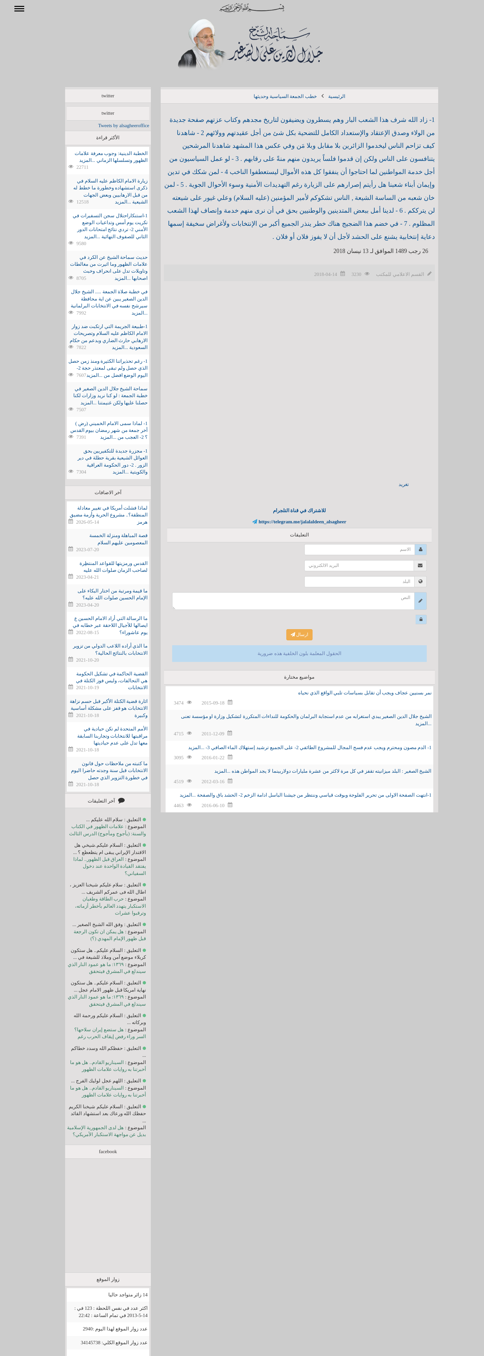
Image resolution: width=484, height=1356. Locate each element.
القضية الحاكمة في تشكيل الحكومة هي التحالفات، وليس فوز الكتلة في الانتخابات (102, 680)
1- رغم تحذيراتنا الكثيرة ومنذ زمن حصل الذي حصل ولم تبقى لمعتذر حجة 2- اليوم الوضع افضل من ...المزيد (98, 368)
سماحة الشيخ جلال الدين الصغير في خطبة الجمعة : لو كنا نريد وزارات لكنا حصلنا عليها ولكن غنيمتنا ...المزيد (101, 395)
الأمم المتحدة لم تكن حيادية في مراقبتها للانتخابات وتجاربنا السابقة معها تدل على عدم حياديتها (103, 736)
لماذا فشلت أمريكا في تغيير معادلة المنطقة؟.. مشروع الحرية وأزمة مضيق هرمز (99, 515)
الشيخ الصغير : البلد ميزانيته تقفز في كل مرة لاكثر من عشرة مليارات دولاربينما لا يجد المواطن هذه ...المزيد (313, 771)
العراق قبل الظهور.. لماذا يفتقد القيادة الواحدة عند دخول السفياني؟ (100, 866)
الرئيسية (327, 96)
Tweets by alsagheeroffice (114, 125)
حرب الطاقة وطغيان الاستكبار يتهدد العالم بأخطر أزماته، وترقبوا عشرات (100, 906)
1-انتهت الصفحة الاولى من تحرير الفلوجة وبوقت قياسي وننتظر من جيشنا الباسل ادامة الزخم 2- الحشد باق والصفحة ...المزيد (296, 795)
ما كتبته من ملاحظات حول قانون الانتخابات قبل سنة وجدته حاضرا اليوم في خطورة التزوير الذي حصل (100, 770)
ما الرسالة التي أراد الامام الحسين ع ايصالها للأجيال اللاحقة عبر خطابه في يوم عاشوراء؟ (100, 625)
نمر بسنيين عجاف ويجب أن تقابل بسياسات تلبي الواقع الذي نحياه (355, 692)
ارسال (290, 634)
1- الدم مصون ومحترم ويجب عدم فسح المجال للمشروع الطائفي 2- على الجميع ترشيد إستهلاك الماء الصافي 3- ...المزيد (300, 747)
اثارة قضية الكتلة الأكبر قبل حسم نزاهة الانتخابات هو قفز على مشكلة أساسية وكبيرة (99, 708)
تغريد (394, 484)
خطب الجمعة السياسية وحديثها (275, 96)
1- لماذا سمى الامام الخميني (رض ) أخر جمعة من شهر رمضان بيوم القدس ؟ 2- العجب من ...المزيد (99, 430)
